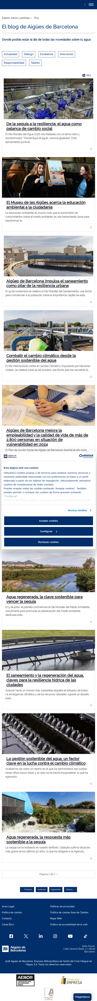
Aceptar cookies (48, 520)
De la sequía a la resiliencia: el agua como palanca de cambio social (44, 126)
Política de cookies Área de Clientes (69, 912)
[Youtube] (70, 936)
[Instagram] (55, 936)
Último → (70, 889)
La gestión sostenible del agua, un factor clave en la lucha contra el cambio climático (45, 761)
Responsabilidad (14, 62)
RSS (87, 75)
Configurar (48, 531)
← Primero (27, 889)
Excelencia (46, 54)
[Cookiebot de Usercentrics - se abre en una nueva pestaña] (79, 456)
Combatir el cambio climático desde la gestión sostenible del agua (41, 358)
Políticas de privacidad (62, 906)
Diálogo (28, 54)
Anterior (42, 889)
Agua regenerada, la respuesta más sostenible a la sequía (38, 839)
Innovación (66, 54)
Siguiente (56, 889)
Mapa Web (56, 918)
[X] (26, 936)
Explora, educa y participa (16, 18)
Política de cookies (12, 912)
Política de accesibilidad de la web (69, 924)
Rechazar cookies (48, 541)
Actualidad (10, 54)
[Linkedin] (41, 936)
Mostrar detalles (77, 510)
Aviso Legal (8, 906)
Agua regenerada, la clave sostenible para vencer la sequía (44, 599)
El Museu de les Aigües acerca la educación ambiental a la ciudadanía (45, 205)
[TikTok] (85, 936)
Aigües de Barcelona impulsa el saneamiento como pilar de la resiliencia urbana (47, 283)
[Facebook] (11, 936)
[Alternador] (91, 4)
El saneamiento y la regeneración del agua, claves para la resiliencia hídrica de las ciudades (45, 680)
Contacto (7, 918)
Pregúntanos (82, 996)
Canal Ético (8, 924)
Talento (35, 62)
